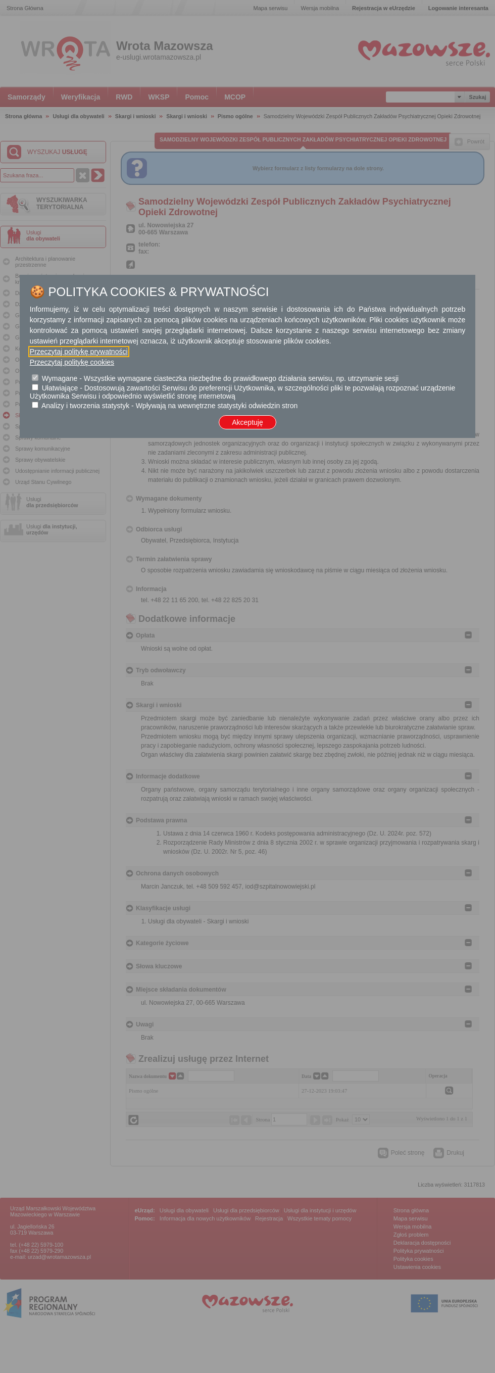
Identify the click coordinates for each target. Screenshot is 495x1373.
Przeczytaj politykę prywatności (79, 352)
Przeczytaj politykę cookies (72, 362)
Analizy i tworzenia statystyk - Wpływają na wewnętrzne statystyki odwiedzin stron (169, 406)
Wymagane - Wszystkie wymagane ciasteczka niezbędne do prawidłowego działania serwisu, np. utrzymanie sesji (220, 378)
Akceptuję (247, 422)
